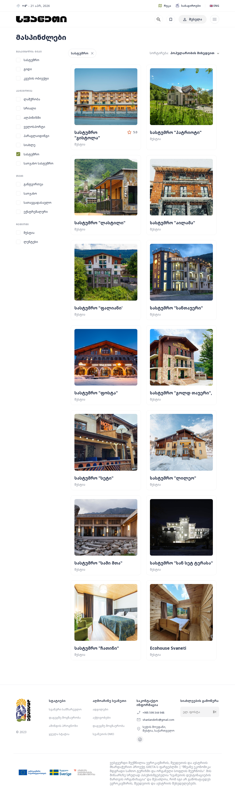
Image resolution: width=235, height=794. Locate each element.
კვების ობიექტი (36, 78)
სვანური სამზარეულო (65, 709)
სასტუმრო (31, 60)
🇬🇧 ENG (214, 6)
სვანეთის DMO (103, 734)
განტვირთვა (33, 184)
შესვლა (192, 19)
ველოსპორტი (34, 127)
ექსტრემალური (36, 212)
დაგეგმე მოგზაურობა (65, 717)
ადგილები (100, 709)
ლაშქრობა (32, 99)
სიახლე (29, 145)
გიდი (28, 69)
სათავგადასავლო (37, 202)
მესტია (29, 233)
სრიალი (30, 108)
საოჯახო (30, 193)
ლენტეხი (31, 242)
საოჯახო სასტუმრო (38, 163)
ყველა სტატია (59, 734)
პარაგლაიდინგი (36, 136)
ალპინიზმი (32, 118)
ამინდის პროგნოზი (63, 726)
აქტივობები (102, 717)
